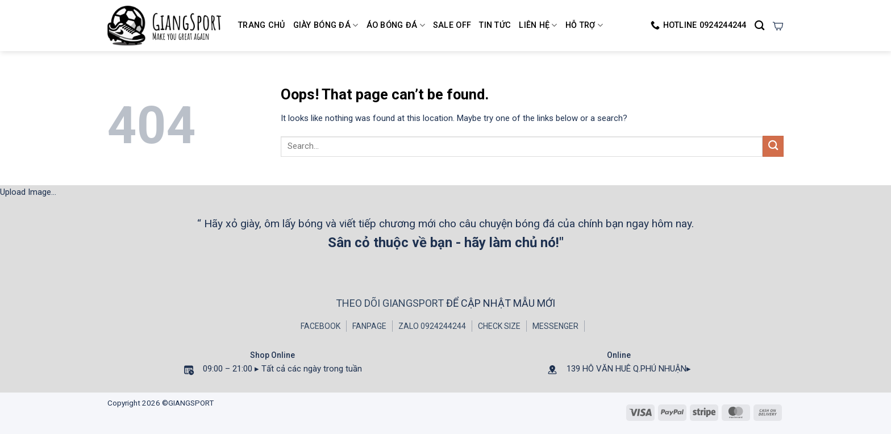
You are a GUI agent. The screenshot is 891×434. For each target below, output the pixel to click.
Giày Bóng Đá (326, 25)
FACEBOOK (320, 326)
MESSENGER (555, 326)
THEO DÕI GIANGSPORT (391, 303)
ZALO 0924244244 (432, 326)
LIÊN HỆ (538, 25)
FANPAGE (369, 326)
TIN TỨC (495, 25)
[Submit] (773, 146)
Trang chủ (261, 25)
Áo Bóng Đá (396, 25)
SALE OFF (452, 25)
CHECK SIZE (499, 326)
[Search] (759, 25)
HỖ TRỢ (584, 25)
